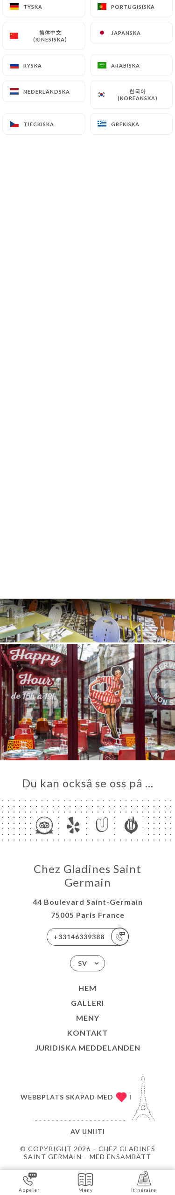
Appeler (29, 1182)
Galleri (87, 1002)
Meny (87, 1017)
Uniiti (93, 1131)
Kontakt (87, 1032)
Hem (87, 987)
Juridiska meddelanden (87, 1047)
